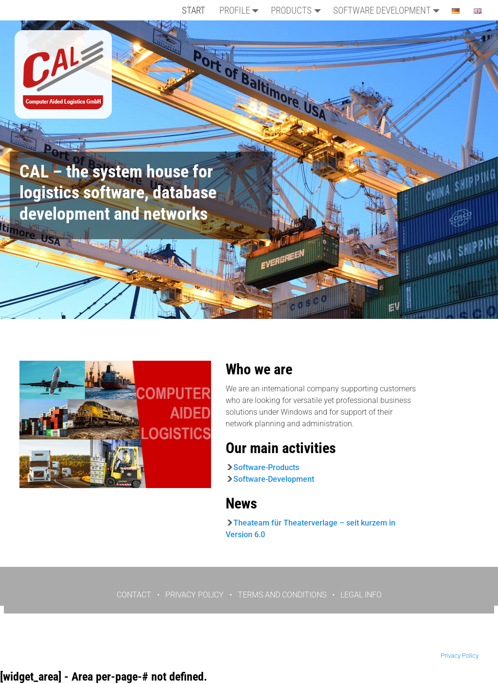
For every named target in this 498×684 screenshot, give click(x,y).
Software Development (389, 10)
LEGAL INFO (361, 594)
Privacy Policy (460, 655)
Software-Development (273, 479)
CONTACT (134, 594)
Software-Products (266, 467)
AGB (273, 639)
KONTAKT (184, 639)
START (193, 10)
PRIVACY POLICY (194, 594)
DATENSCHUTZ (232, 639)
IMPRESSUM (310, 639)
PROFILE (241, 10)
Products (298, 10)
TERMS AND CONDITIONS (282, 594)
